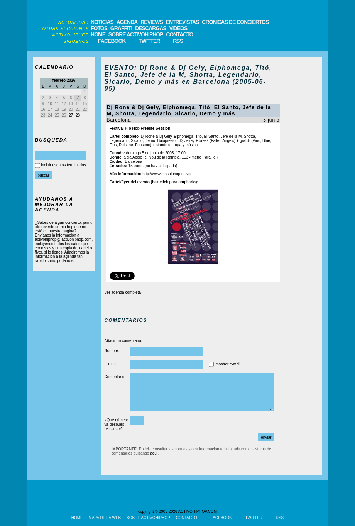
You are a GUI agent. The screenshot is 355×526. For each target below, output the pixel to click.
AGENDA (127, 22)
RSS (178, 41)
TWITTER (149, 41)
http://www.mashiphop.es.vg (166, 174)
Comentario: (115, 377)
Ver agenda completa (123, 292)
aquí (153, 453)
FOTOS (99, 28)
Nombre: (112, 350)
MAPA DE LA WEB (105, 518)
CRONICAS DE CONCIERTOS (235, 22)
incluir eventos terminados (63, 165)
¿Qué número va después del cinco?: (116, 424)
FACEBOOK (111, 41)
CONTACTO (179, 34)
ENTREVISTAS (182, 22)
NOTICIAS (102, 22)
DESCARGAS (150, 28)
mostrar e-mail (228, 364)
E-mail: (111, 364)
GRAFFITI (121, 28)
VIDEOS (178, 28)
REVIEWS (151, 22)
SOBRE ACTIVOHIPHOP (135, 34)
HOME (98, 34)
